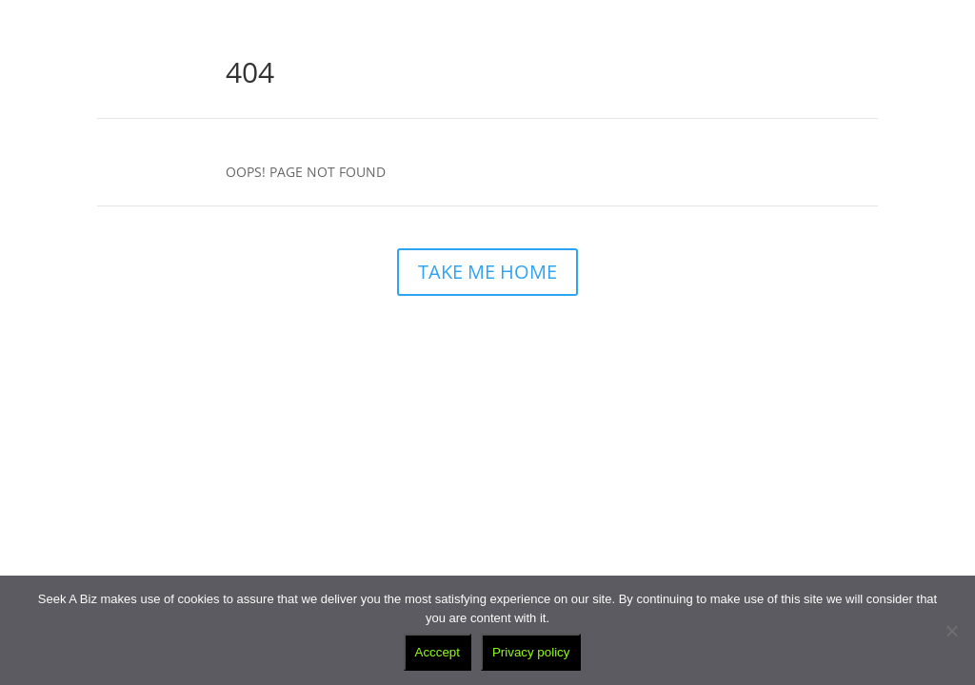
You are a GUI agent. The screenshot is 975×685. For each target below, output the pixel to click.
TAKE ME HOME (487, 271)
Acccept (437, 652)
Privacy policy (530, 652)
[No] (951, 630)
